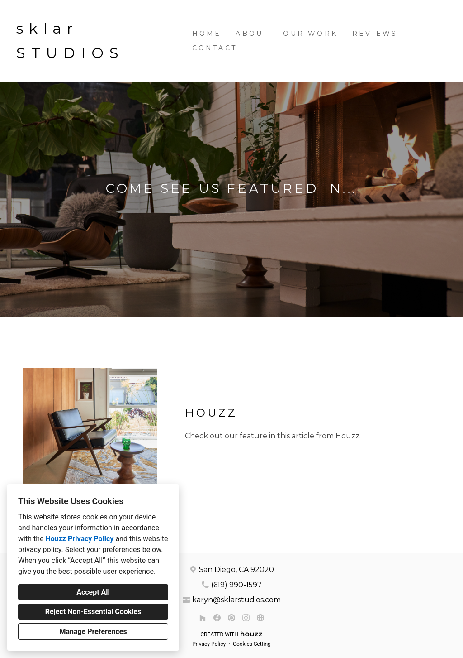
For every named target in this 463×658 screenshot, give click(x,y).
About (252, 33)
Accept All (93, 592)
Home (207, 33)
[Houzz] (202, 618)
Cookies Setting (252, 644)
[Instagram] (246, 618)
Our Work (310, 33)
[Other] (260, 618)
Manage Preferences (93, 631)
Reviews (374, 33)
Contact (214, 48)
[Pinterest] (231, 618)
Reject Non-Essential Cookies (93, 611)
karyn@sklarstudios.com (236, 600)
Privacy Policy (209, 644)
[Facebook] (217, 618)
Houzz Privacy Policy (79, 538)
